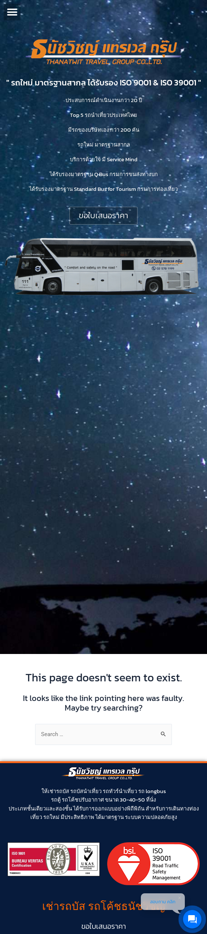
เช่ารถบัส (58, 791)
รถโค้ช (70, 800)
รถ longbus (152, 791)
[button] (12, 12)
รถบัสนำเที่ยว (86, 791)
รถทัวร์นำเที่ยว (120, 791)
